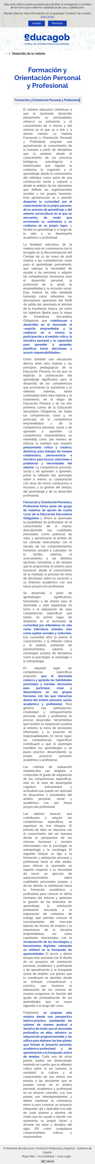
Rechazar (57, 23)
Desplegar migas (5, 53)
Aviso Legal (64, 1156)
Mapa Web (28, 1156)
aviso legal (47, 16)
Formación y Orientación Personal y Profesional (47, 100)
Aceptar (36, 23)
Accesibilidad (46, 1156)
